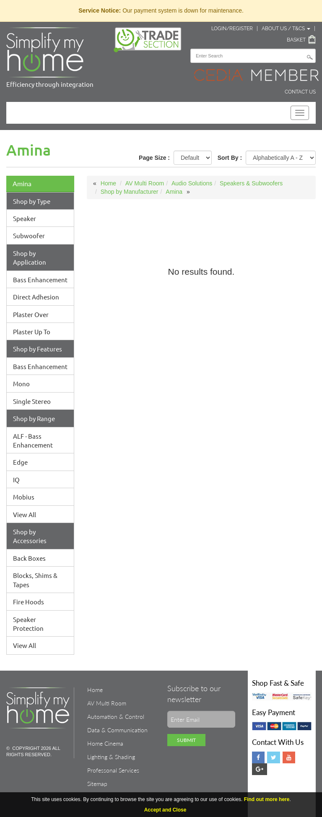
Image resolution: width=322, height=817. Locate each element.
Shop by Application (29, 257)
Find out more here (267, 799)
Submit (186, 740)
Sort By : (230, 157)
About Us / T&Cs (286, 28)
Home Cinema (105, 743)
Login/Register (232, 28)
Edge (20, 462)
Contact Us (300, 92)
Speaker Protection (28, 623)
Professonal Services (113, 770)
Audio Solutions (191, 183)
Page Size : (154, 157)
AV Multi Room (144, 183)
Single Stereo (32, 401)
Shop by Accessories (30, 536)
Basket (296, 40)
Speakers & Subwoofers (251, 183)
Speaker (24, 218)
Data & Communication (117, 730)
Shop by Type (31, 201)
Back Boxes (29, 558)
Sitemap (97, 783)
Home (108, 183)
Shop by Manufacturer (129, 191)
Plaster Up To (31, 332)
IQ (16, 480)
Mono (21, 384)
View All (24, 514)
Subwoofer (29, 235)
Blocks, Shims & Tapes (35, 579)
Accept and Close (165, 810)
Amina (22, 183)
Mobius (23, 497)
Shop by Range (34, 418)
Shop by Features (37, 349)
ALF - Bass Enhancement (33, 440)
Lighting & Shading (111, 756)
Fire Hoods (28, 602)
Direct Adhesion (36, 297)
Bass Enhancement (40, 280)
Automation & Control (115, 716)
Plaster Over (31, 314)
